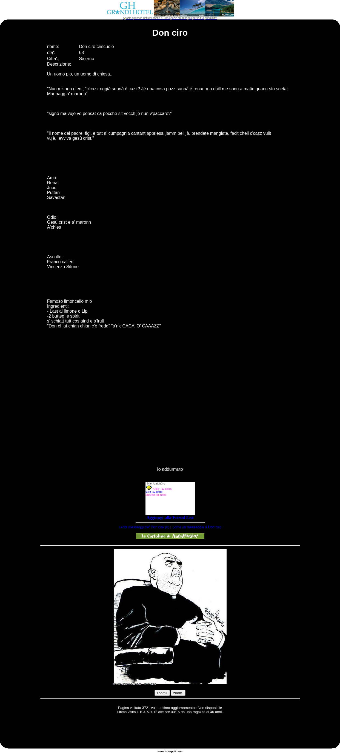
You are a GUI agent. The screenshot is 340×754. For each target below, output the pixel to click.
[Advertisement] (170, 732)
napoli (172, 751)
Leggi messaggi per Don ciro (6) (144, 527)
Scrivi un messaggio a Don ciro (196, 527)
